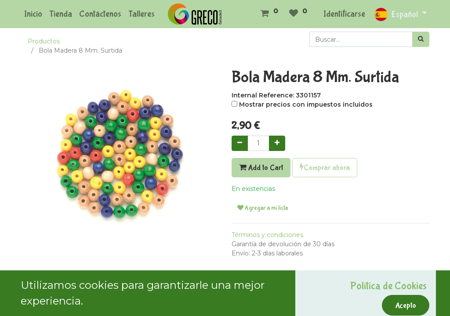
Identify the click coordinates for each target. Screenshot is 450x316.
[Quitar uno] (240, 143)
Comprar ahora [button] (325, 167)
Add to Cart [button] (261, 167)
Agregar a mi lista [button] (262, 208)
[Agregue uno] (277, 143)
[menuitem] (33, 14)
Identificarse (344, 14)
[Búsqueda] (420, 39)
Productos (44, 41)
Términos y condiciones (267, 235)
